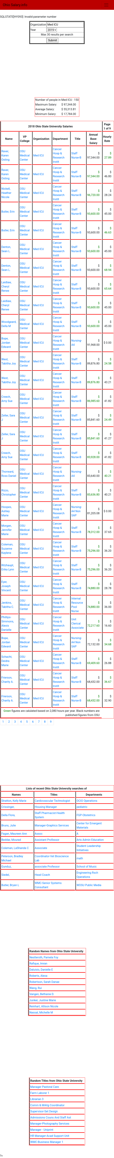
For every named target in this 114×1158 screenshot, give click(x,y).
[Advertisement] (57, 68)
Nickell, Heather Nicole (6, 193)
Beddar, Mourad (11, 839)
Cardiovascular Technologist (52, 800)
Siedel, (5, 874)
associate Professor (47, 866)
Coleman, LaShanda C (15, 848)
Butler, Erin (8, 211)
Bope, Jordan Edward (6, 343)
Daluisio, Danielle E (41, 969)
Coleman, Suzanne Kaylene (7, 549)
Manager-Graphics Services (52, 825)
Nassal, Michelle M (41, 1012)
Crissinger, (7, 807)
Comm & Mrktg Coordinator (47, 1105)
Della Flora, (8, 815)
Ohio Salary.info (15, 5)
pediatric (81, 807)
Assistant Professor (47, 839)
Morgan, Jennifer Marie (6, 530)
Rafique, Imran (38, 963)
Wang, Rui (35, 988)
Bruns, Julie (8, 825)
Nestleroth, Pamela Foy (43, 957)
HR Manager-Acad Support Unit (49, 1136)
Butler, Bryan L (10, 885)
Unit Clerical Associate (77, 623)
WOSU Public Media (88, 885)
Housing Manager (46, 807)
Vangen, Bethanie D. (41, 994)
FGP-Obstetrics (85, 815)
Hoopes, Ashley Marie (6, 511)
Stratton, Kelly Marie (13, 800)
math (79, 858)
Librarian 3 (36, 1099)
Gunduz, (6, 866)
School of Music (86, 866)
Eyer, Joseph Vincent (6, 586)
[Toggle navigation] (106, 4)
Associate (41, 848)
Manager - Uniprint (41, 1129)
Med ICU (38, 155)
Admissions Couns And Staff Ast (50, 1117)
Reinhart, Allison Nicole (43, 1006)
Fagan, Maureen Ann (14, 833)
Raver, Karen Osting (5, 155)
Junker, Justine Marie (42, 1000)
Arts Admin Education (90, 839)
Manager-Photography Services (49, 1123)
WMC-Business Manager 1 (46, 1142)
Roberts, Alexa (38, 975)
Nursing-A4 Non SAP (76, 511)
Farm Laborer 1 (39, 1093)
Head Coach (42, 874)
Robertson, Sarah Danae (44, 982)
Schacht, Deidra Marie (6, 661)
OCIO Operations (86, 800)
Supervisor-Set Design (44, 1111)
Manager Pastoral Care (44, 1087)
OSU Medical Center (25, 155)
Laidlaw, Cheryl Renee (6, 286)
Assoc (38, 833)
